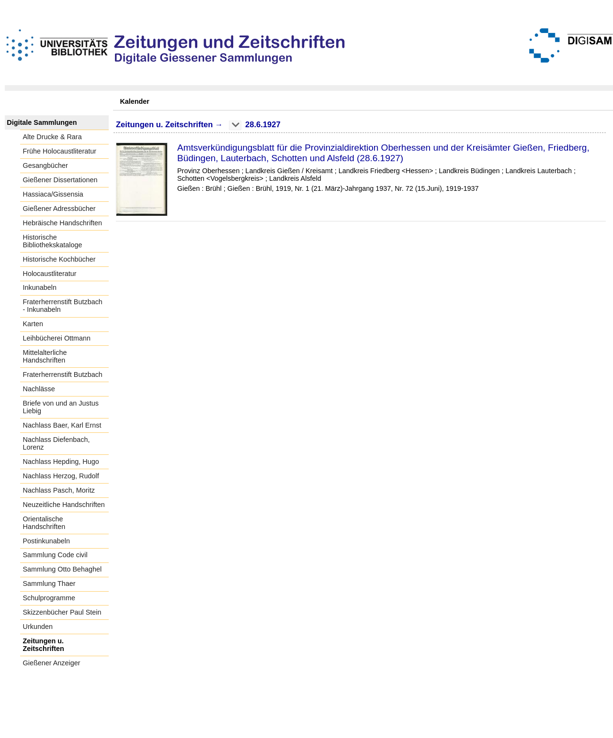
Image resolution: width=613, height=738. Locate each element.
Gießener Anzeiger (51, 663)
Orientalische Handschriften (44, 522)
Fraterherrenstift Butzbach (62, 374)
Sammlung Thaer (49, 583)
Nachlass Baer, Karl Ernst (62, 425)
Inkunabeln (40, 287)
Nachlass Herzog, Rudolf (61, 476)
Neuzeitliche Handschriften (64, 504)
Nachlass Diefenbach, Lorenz (56, 443)
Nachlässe (39, 389)
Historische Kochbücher (59, 259)
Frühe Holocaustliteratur (60, 151)
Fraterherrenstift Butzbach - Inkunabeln (62, 305)
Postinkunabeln (46, 541)
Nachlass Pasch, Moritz (59, 490)
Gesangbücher (45, 165)
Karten (33, 324)
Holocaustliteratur (50, 273)
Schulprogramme (49, 598)
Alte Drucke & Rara (52, 137)
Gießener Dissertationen (60, 180)
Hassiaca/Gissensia (53, 194)
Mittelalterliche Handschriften (45, 356)
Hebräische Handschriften (62, 223)
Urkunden (38, 626)
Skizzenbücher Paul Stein (62, 612)
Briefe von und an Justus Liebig (61, 407)
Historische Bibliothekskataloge (52, 241)
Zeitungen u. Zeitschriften (43, 644)
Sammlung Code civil (55, 555)
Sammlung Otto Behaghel (62, 569)
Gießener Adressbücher (59, 208)
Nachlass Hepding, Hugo (61, 461)
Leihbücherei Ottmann (57, 338)
